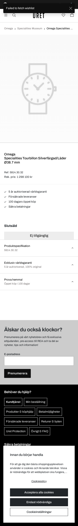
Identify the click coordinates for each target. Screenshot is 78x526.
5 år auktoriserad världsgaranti (25, 191)
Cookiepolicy (39, 481)
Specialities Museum (29, 28)
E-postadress (12, 354)
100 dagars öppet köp (20, 201)
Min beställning (35, 401)
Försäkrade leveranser (20, 196)
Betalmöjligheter (49, 411)
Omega (8, 28)
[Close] (70, 8)
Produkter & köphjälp (19, 411)
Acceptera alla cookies (39, 492)
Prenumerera (17, 373)
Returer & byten (51, 421)
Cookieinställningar (39, 512)
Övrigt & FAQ (39, 431)
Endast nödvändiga (39, 502)
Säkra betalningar (17, 206)
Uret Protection (16, 431)
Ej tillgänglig (39, 235)
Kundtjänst (13, 401)
